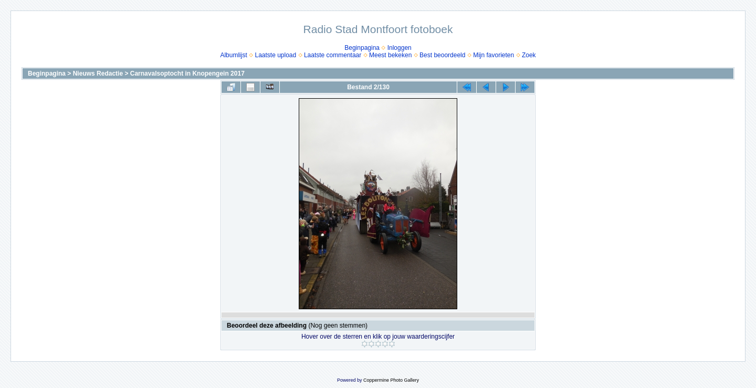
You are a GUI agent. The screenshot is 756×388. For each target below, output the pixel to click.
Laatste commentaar (332, 55)
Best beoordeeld (442, 55)
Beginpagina (362, 47)
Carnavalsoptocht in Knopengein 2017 (187, 73)
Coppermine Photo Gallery (391, 380)
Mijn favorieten (493, 55)
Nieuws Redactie (98, 73)
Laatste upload (275, 55)
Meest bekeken (390, 55)
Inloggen (399, 47)
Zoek (529, 55)
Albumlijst (233, 55)
